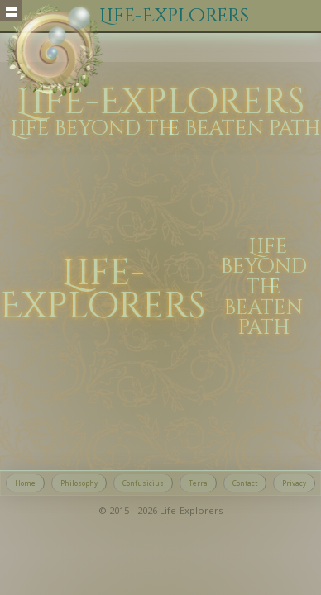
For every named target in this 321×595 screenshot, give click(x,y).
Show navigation (11, 10)
